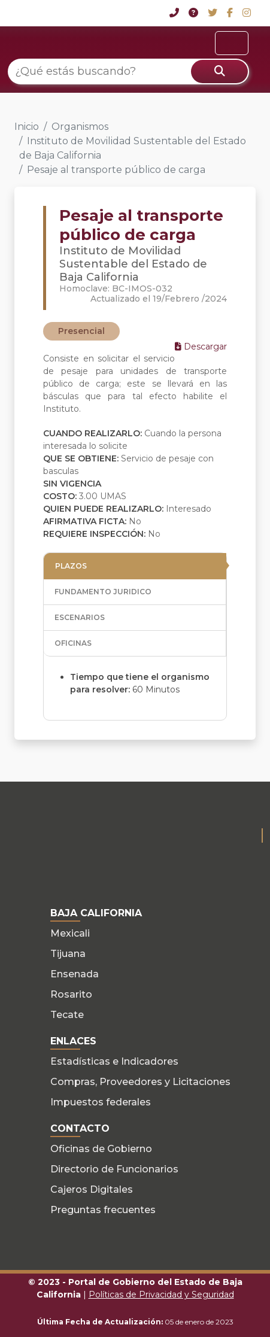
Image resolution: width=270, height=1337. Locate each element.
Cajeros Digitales (91, 1189)
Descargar (201, 346)
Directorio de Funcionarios (114, 1169)
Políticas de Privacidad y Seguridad (161, 1294)
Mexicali (70, 933)
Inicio (26, 126)
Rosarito (71, 994)
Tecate (67, 1014)
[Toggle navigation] (231, 43)
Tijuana (68, 953)
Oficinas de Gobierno (101, 1148)
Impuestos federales (100, 1102)
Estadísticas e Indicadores (114, 1061)
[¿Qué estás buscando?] (128, 71)
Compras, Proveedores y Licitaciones (140, 1081)
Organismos (79, 126)
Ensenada (74, 974)
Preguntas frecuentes (103, 1210)
